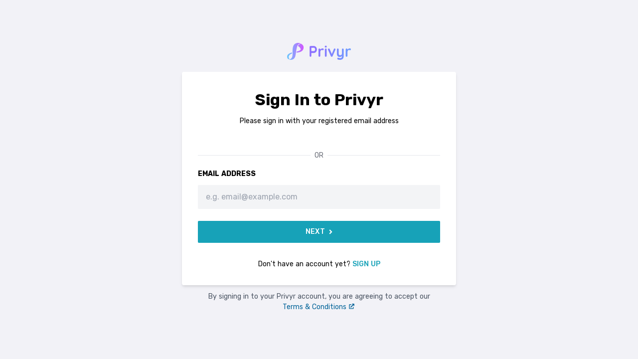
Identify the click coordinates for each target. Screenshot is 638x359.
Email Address (227, 174)
